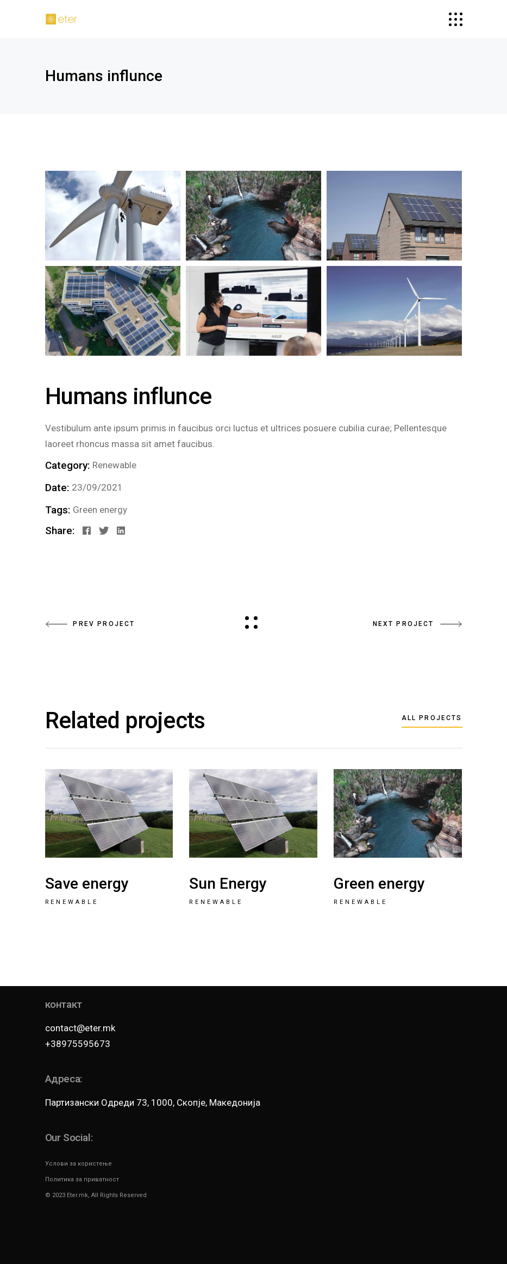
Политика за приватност (82, 1179)
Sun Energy (228, 884)
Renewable (114, 465)
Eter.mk (77, 1195)
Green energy (100, 509)
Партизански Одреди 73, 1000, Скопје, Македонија (152, 1102)
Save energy (87, 884)
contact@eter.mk (80, 1028)
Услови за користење (78, 1163)
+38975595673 (77, 1043)
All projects (432, 718)
